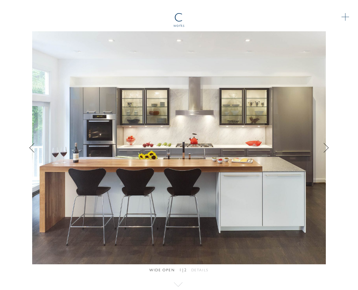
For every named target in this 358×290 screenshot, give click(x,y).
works (179, 26)
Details (200, 270)
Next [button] (257, 147)
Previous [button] (100, 147)
